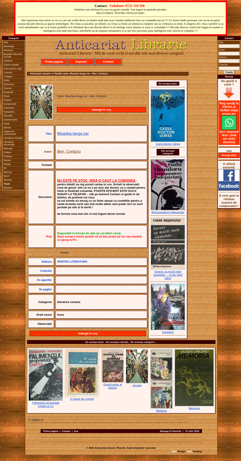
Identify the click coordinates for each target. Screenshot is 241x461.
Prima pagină (54, 61)
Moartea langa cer (73, 133)
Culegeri (7, 76)
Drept (6, 96)
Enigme (7, 100)
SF (5, 168)
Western (7, 187)
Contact (108, 61)
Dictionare (8, 84)
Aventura (8, 50)
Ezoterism (8, 108)
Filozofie (7, 115)
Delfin (6, 80)
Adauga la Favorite (170, 431)
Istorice (7, 127)
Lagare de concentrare (9, 132)
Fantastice (9, 111)
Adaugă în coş (101, 109)
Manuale (8, 148)
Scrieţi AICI (229, 155)
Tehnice (7, 180)
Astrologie (8, 46)
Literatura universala (8, 143)
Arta (5, 42)
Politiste (7, 156)
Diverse (7, 88)
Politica (7, 152)
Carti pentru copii (12, 68)
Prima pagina (50, 431)
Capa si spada (11, 64)
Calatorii (7, 60)
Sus (76, 431)
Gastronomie (10, 119)
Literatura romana (12, 138)
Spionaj (7, 172)
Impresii (81, 61)
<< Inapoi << (35, 419)
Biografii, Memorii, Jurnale (13, 55)
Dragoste (8, 92)
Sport (6, 176)
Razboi (7, 160)
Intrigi (6, 123)
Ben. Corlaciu (69, 151)
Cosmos (7, 72)
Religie (7, 164)
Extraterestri (9, 104)
